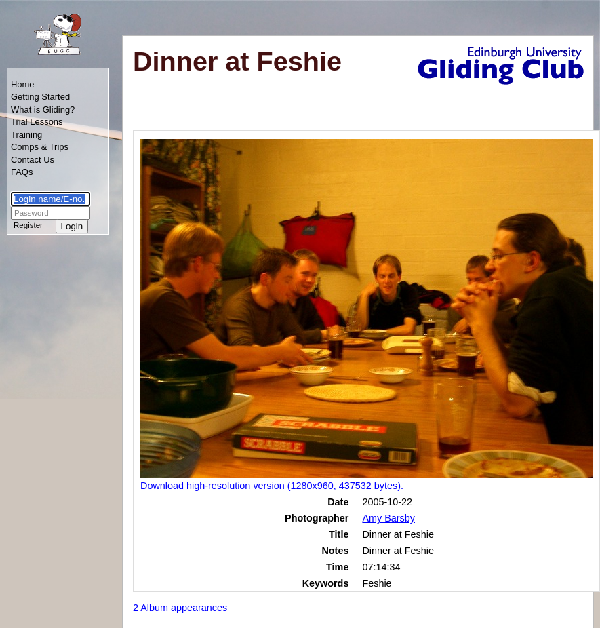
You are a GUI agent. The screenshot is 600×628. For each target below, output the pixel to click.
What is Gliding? (43, 109)
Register (28, 225)
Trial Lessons (37, 122)
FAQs (22, 172)
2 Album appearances (180, 607)
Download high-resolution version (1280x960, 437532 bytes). (271, 485)
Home (23, 84)
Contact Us (32, 160)
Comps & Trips (39, 147)
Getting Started (40, 97)
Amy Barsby (388, 518)
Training (26, 135)
